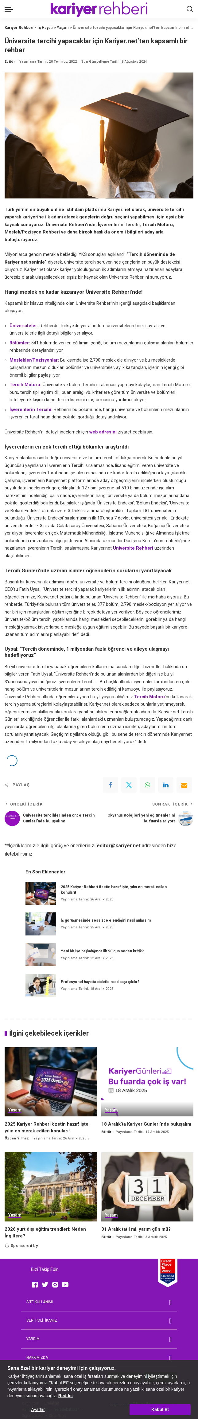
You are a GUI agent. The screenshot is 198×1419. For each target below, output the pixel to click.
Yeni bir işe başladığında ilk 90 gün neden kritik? (102, 951)
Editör (10, 62)
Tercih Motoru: (25, 384)
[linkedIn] (165, 785)
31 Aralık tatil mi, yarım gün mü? (136, 1229)
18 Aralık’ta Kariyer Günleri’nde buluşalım (146, 1124)
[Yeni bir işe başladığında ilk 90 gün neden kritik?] (40, 954)
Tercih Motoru (149, 697)
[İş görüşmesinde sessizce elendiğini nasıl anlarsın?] (40, 923)
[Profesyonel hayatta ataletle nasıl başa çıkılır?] (40, 985)
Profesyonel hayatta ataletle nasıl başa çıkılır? (100, 982)
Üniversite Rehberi (133, 548)
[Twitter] (129, 785)
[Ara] (189, 9)
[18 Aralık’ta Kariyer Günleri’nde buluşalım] (147, 1081)
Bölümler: (20, 343)
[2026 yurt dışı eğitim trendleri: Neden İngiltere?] (51, 1186)
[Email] (184, 785)
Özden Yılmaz (17, 1138)
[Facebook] (110, 785)
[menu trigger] (10, 9)
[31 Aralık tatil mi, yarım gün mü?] (147, 1186)
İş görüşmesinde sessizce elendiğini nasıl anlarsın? (106, 920)
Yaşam (14, 1110)
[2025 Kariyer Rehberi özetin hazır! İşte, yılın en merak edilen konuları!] (40, 893)
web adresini (103, 432)
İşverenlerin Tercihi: (31, 409)
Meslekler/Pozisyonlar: (34, 360)
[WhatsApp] (147, 785)
